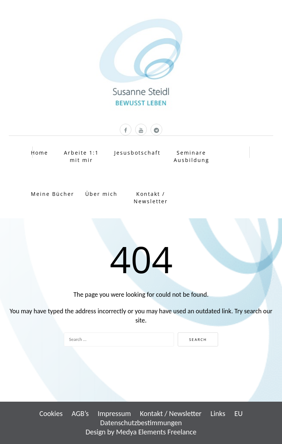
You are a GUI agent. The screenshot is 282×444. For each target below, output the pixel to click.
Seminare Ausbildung (191, 156)
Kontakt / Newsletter (151, 197)
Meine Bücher (52, 193)
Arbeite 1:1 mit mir (81, 156)
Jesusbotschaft (137, 152)
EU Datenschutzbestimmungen (171, 418)
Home (39, 152)
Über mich (101, 193)
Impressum (114, 413)
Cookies (50, 413)
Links (217, 413)
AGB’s (80, 413)
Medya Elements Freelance (156, 431)
